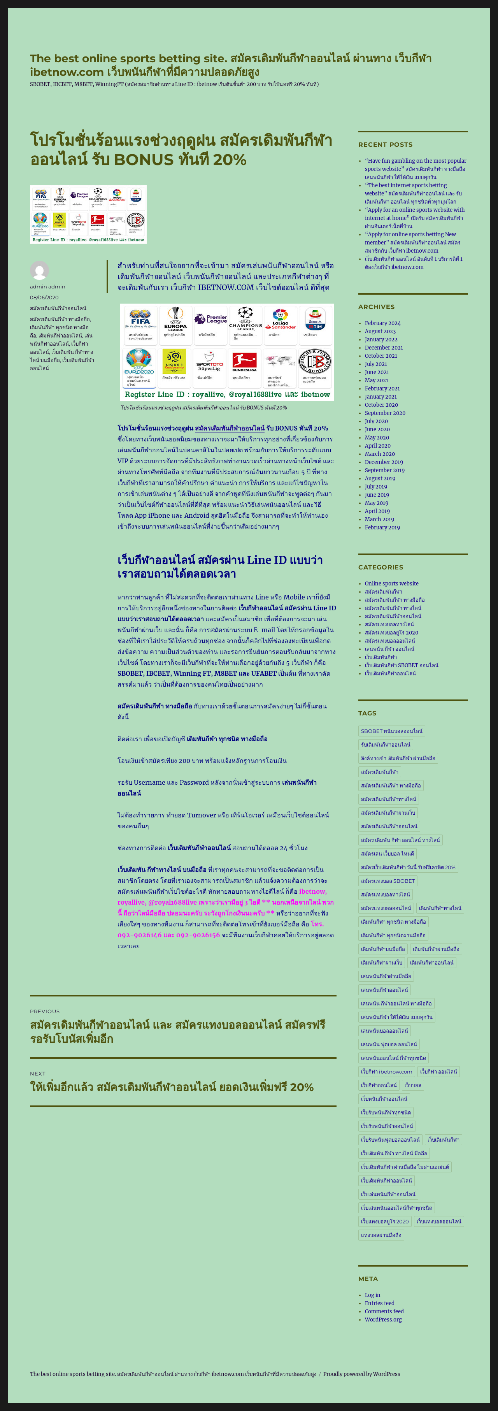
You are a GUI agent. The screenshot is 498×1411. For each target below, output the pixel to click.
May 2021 (376, 380)
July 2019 (376, 486)
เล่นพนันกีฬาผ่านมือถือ (386, 976)
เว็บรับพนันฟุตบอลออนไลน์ (390, 1140)
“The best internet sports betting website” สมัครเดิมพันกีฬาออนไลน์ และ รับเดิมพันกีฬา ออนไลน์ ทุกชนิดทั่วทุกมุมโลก (413, 193)
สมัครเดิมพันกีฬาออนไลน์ (230, 428)
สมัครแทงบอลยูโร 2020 (391, 632)
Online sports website (392, 583)
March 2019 (380, 519)
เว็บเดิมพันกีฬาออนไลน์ (390, 673)
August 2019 (380, 478)
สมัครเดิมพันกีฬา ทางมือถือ (60, 319)
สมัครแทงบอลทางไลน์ (389, 624)
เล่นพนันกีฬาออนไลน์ (384, 990)
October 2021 (381, 356)
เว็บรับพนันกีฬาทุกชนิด (386, 1112)
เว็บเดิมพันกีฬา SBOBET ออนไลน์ (401, 665)
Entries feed (380, 1303)
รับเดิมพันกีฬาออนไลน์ (385, 745)
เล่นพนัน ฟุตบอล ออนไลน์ (389, 1044)
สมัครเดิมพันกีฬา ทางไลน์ (393, 608)
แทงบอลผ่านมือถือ (381, 1235)
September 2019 (385, 470)
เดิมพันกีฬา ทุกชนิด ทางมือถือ (393, 922)
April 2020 (378, 446)
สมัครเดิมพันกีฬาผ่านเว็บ (388, 813)
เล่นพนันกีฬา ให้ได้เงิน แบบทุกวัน (397, 1017)
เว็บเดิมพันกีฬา (381, 657)
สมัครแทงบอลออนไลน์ (390, 641)
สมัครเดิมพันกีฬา (383, 592)
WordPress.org (383, 1319)
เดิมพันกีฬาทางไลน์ (440, 908)
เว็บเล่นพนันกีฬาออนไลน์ (388, 1194)
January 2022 (381, 339)
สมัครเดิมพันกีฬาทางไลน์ (388, 799)
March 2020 (380, 454)
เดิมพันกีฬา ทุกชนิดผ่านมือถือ (393, 935)
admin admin (47, 286)
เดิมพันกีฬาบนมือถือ (383, 949)
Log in (373, 1295)
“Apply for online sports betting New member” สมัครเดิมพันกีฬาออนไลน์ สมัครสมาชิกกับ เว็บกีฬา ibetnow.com (413, 242)
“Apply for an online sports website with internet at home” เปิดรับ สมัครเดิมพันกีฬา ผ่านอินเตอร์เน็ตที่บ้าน (415, 218)
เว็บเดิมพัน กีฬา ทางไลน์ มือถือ (394, 1153)
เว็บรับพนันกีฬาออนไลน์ (387, 1126)
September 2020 (385, 413)
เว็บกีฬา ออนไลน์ (438, 1071)
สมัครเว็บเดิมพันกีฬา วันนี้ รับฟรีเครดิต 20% (408, 867)
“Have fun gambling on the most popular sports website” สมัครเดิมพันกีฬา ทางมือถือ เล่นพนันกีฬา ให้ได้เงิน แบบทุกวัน (415, 169)
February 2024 (383, 323)
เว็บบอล (413, 1085)
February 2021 (382, 388)
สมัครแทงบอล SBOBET (388, 881)
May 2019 (377, 503)
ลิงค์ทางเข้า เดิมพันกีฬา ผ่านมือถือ (398, 758)
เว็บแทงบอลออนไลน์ (439, 1221)
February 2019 (382, 527)
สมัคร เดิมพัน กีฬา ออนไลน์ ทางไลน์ (400, 840)
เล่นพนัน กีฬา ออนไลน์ (389, 649)
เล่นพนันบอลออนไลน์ (384, 1031)
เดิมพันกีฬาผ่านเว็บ (381, 962)
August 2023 (380, 331)
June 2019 (377, 495)
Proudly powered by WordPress (361, 1374)
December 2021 (384, 347)
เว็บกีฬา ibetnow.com (386, 1071)
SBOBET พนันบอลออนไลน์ (392, 731)
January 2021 (381, 397)
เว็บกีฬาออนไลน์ (379, 1085)
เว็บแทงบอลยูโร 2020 (385, 1221)
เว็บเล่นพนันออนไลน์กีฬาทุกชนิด (396, 1208)
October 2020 (381, 405)
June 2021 (377, 372)
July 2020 (376, 421)
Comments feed (384, 1311)
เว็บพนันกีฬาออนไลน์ (384, 1099)
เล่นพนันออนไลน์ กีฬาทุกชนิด (393, 1058)
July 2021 (376, 364)
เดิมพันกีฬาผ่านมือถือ (436, 949)
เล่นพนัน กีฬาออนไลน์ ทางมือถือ (396, 1003)
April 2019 (377, 511)
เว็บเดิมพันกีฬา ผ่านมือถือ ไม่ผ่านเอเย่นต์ (405, 1167)
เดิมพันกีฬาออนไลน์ (60, 335)
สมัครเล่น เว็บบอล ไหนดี (387, 853)
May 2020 (377, 437)
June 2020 (377, 429)
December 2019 (384, 462)
